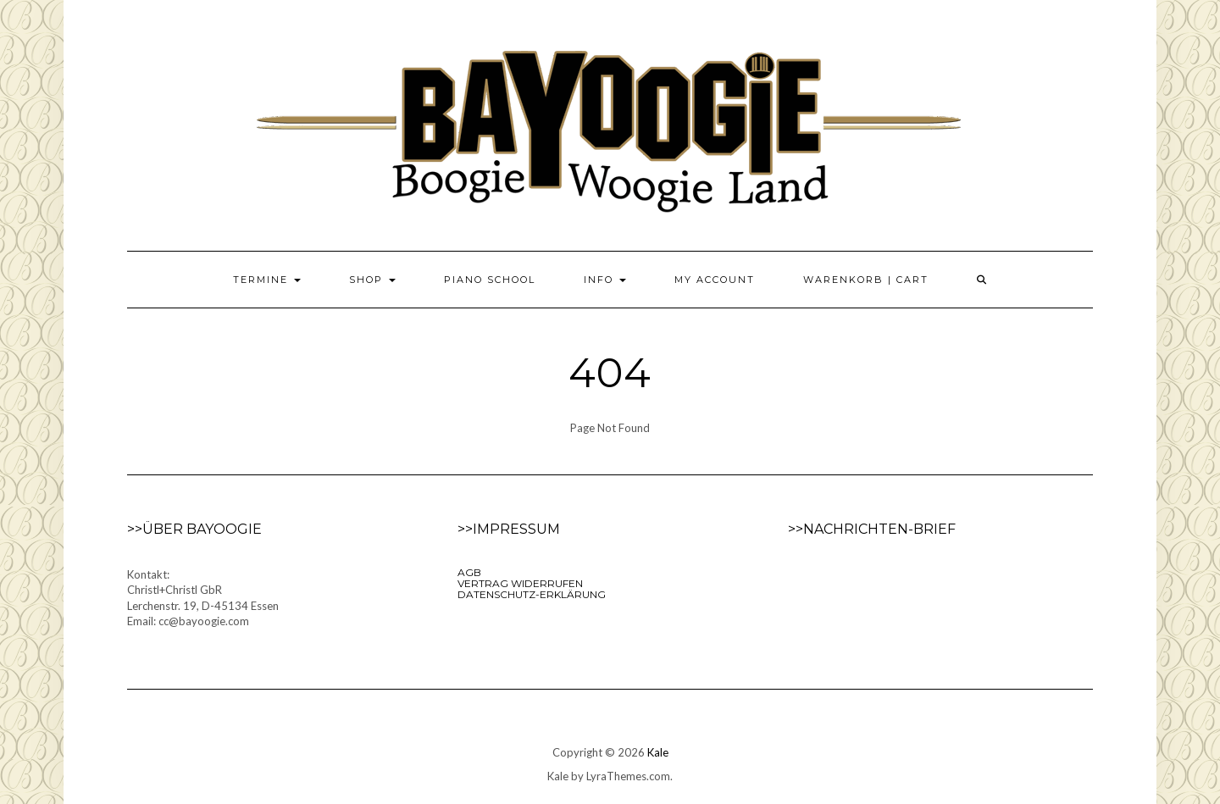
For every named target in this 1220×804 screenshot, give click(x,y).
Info (605, 280)
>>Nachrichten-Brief (872, 529)
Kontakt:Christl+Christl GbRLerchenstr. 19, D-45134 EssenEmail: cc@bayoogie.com (203, 598)
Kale (657, 752)
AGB (469, 572)
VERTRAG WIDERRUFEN (520, 583)
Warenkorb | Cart (866, 280)
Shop (372, 280)
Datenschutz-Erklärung (532, 594)
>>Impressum (509, 529)
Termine (267, 280)
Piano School (489, 280)
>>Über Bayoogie (194, 529)
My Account (714, 280)
